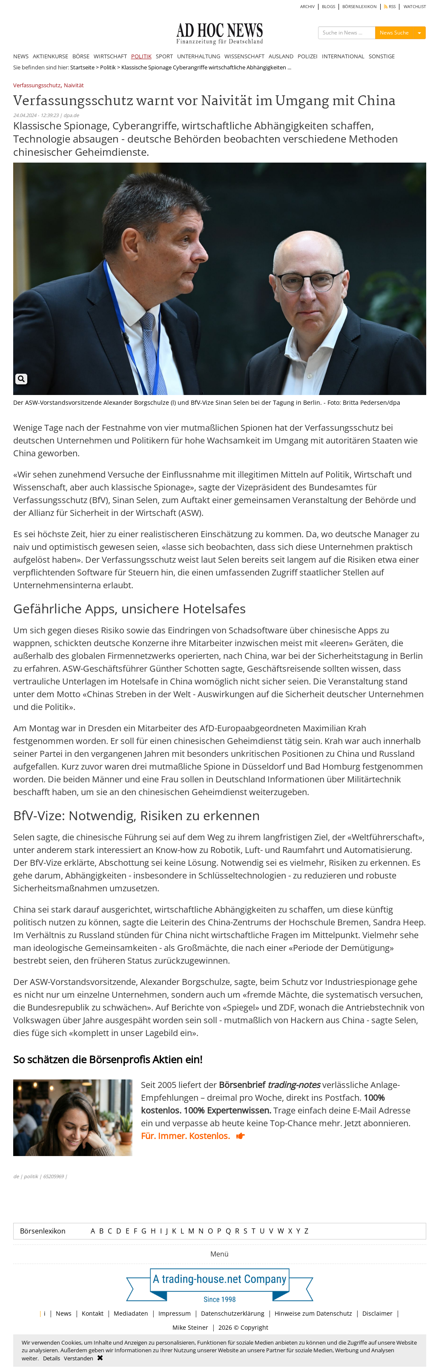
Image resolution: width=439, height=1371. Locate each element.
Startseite (82, 67)
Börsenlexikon (43, 1231)
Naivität (74, 86)
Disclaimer (377, 1313)
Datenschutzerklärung (232, 1313)
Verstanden (78, 1358)
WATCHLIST (415, 6)
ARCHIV (307, 6)
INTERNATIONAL (343, 56)
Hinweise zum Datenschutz (313, 1313)
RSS (390, 6)
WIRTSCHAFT (110, 56)
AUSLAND (281, 56)
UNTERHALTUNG (198, 56)
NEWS (21, 56)
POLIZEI (308, 56)
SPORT (164, 56)
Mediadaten (131, 1313)
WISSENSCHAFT (244, 56)
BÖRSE (80, 56)
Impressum (174, 1313)
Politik (108, 67)
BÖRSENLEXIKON (359, 6)
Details (51, 1358)
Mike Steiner (190, 1327)
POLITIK (141, 56)
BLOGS (328, 6)
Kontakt (92, 1313)
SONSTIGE (382, 56)
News (64, 1313)
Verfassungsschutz (36, 86)
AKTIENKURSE (50, 56)
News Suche (394, 32)
